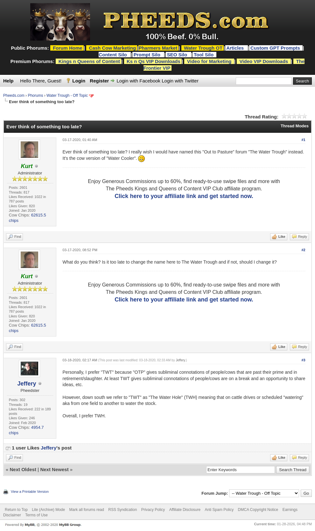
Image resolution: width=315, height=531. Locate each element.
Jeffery (26, 383)
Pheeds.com (13, 95)
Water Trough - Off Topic (67, 95)
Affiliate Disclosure (184, 509)
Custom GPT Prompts (275, 48)
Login (78, 80)
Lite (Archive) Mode (48, 509)
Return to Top (16, 509)
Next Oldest (23, 469)
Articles (235, 48)
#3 (303, 360)
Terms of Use (36, 515)
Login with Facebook (139, 80)
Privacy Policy (153, 509)
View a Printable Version (30, 491)
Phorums (35, 95)
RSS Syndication (122, 509)
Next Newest (54, 469)
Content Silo (113, 54)
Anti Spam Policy (219, 509)
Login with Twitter (180, 80)
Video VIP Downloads (264, 61)
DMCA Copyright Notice (258, 509)
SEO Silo (178, 54)
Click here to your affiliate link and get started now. (184, 196)
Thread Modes (295, 126)
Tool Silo (204, 54)
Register (99, 80)
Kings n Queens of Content (89, 61)
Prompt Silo (148, 54)
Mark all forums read (86, 509)
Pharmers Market (157, 48)
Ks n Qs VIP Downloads (153, 61)
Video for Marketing (209, 61)
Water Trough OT (203, 48)
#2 (303, 250)
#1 (303, 140)
